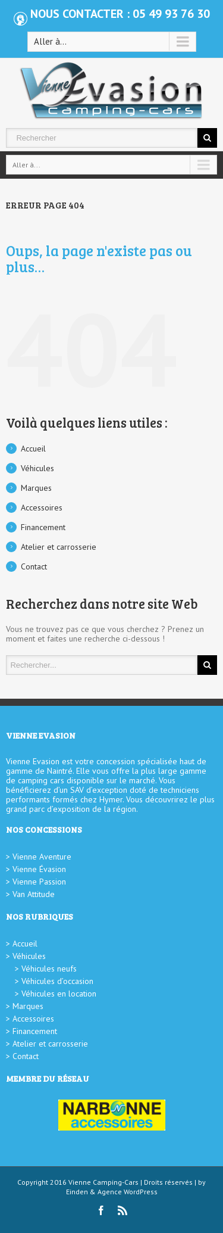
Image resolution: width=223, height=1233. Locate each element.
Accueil (33, 448)
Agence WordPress (128, 1191)
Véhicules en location (58, 993)
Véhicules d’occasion (57, 981)
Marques (36, 487)
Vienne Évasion (39, 869)
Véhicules (37, 468)
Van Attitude (33, 894)
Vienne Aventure (41, 856)
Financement (43, 527)
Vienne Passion (39, 881)
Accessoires (41, 507)
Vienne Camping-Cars (103, 1182)
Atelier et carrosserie (58, 546)
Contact (34, 566)
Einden (77, 1191)
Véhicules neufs (49, 968)
